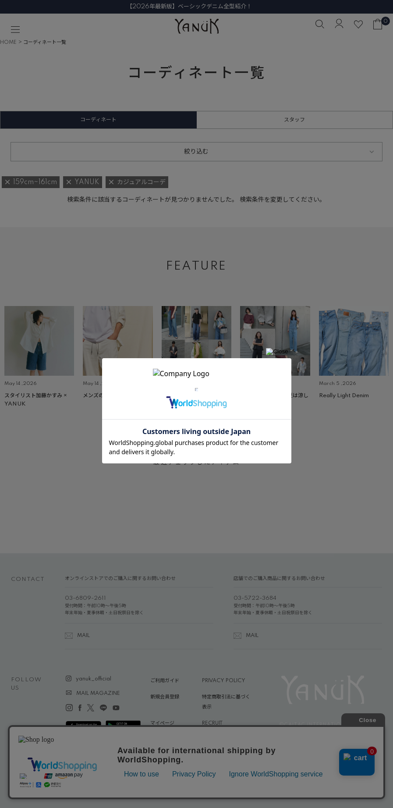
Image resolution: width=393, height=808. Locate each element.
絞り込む (196, 151)
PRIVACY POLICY (223, 680)
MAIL (83, 635)
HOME (8, 42)
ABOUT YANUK (169, 740)
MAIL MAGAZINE (98, 693)
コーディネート (98, 120)
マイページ (162, 723)
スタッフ (294, 120)
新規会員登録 (164, 697)
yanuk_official (93, 679)
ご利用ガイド (164, 680)
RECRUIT (212, 723)
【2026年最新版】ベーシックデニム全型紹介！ (196, 7)
